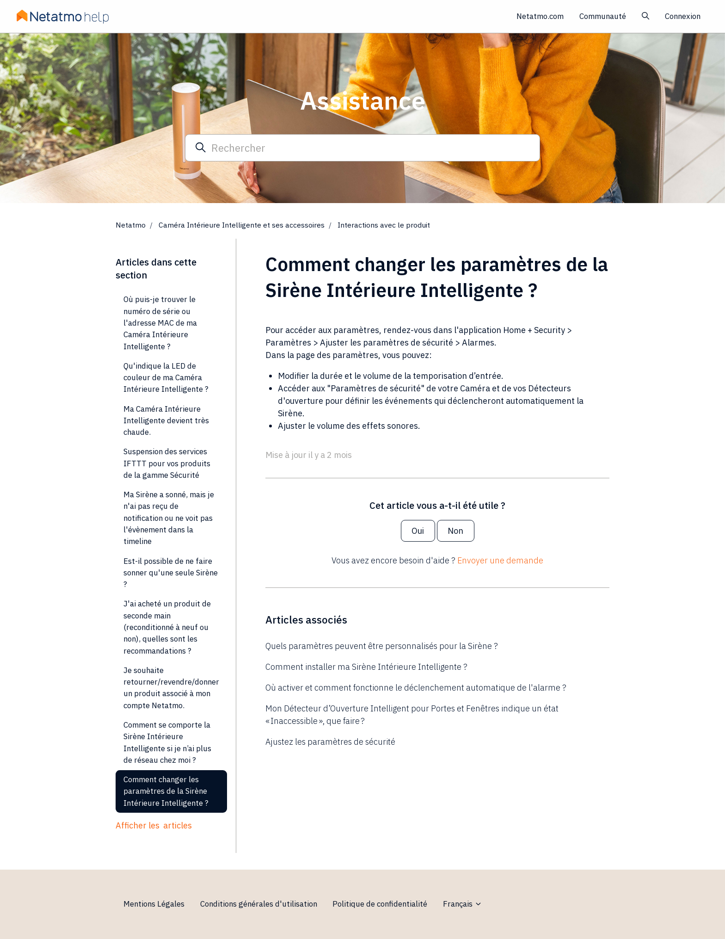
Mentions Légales (153, 904)
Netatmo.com (540, 16)
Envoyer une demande (500, 560)
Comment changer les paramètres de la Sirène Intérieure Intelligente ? (166, 791)
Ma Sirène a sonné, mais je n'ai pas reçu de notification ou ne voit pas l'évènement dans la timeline (168, 517)
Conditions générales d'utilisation (258, 904)
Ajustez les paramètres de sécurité (330, 741)
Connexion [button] (682, 16)
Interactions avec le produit (384, 224)
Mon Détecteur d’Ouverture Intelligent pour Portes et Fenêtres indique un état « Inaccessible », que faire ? (412, 714)
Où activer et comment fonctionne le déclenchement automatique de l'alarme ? (415, 687)
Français (462, 904)
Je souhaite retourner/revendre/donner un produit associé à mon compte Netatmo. (171, 687)
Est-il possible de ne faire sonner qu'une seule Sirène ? (170, 573)
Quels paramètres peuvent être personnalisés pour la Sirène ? (381, 646)
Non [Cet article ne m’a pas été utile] (455, 530)
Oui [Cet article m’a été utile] (418, 530)
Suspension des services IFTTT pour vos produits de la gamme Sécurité (166, 463)
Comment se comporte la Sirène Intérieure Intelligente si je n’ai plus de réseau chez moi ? (167, 742)
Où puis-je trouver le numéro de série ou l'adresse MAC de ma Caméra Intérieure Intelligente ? (160, 322)
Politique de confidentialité (379, 904)
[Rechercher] (362, 147)
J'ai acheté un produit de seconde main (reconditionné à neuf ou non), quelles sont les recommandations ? (167, 627)
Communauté (602, 16)
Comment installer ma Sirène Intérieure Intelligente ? (366, 666)
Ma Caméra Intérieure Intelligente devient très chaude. (166, 421)
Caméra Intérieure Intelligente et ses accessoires (242, 224)
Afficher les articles (154, 825)
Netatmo (131, 224)
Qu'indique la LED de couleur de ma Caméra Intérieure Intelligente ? (166, 378)
